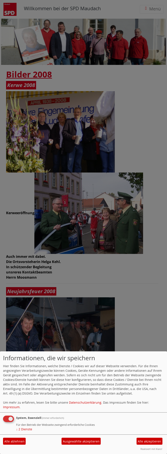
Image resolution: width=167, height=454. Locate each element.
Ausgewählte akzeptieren (81, 441)
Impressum (11, 407)
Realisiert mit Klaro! (151, 449)
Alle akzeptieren (149, 441)
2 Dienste (24, 429)
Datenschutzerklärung (85, 402)
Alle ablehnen (14, 441)
